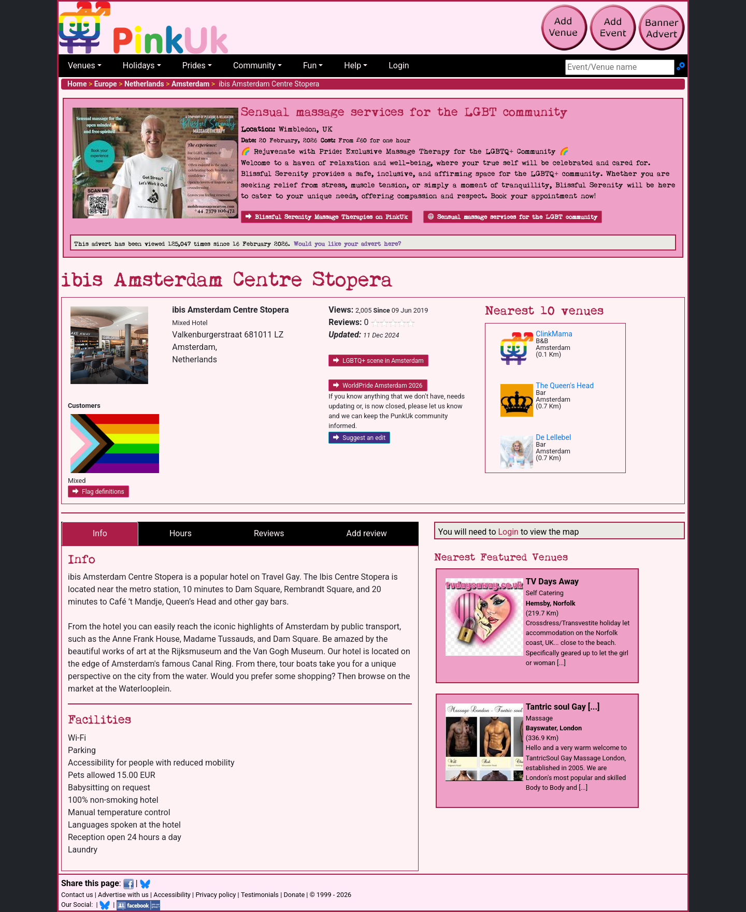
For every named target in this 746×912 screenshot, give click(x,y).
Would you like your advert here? (347, 244)
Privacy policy (215, 895)
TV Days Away (552, 581)
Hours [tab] (180, 533)
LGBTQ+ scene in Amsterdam (378, 360)
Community (254, 65)
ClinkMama (554, 334)
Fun (310, 65)
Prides (194, 65)
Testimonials (260, 895)
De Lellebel (553, 437)
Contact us (77, 895)
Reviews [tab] (269, 533)
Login (399, 65)
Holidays (139, 65)
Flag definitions (98, 491)
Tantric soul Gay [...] (563, 707)
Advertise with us (123, 895)
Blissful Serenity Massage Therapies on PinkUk (327, 217)
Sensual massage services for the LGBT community (512, 217)
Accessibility (172, 895)
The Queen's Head (565, 385)
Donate (294, 895)
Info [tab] (100, 533)
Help (352, 65)
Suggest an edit (359, 438)
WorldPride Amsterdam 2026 (377, 385)
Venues (81, 65)
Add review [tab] (367, 533)
